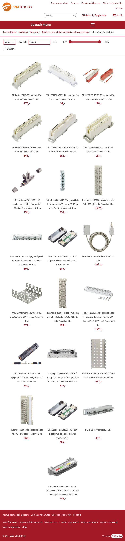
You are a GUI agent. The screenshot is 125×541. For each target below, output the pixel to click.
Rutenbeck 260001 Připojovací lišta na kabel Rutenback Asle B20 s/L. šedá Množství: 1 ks (62, 317)
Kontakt (119, 8)
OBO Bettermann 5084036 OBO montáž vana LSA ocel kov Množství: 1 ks (26, 317)
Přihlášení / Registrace (94, 15)
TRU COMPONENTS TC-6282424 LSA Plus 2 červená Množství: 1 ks (98, 97)
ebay (24, 527)
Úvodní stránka (9, 32)
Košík (117, 15)
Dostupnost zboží (59, 3)
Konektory (35, 32)
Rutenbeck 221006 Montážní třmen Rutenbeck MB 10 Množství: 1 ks (98, 375)
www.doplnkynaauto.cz (31, 522)
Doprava (75, 3)
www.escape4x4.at (109, 522)
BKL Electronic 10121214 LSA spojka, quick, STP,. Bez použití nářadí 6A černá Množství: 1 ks (27, 204)
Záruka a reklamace (90, 3)
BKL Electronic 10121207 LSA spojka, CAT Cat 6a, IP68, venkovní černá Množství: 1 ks (26, 377)
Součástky (23, 32)
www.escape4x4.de (89, 522)
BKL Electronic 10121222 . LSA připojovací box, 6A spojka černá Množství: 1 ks (62, 260)
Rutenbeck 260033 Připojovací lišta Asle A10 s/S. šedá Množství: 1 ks (27, 432)
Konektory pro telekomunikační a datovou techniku (65, 32)
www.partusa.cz (52, 522)
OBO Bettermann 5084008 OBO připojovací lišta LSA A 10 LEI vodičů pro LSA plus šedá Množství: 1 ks (62, 490)
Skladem (11, 49)
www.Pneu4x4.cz (10, 522)
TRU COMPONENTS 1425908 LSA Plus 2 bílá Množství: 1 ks (26, 97)
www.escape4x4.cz (70, 522)
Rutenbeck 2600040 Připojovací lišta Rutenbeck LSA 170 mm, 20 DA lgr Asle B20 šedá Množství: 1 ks (62, 204)
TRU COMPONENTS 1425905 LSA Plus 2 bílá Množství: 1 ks (98, 150)
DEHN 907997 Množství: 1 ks (98, 430)
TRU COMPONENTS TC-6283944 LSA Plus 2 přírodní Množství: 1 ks (62, 150)
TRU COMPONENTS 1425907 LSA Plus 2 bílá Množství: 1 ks (26, 150)
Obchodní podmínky (113, 3)
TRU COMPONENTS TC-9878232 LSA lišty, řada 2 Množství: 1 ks (62, 97)
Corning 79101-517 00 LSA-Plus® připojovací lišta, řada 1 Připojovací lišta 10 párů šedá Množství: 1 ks (63, 377)
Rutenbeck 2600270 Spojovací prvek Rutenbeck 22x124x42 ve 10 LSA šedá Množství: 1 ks (26, 260)
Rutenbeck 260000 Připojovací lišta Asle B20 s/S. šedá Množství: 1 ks (98, 202)
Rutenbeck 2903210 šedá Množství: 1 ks (98, 258)
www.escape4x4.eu (11, 527)
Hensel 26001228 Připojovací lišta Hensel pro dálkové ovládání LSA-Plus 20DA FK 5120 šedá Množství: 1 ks (98, 319)
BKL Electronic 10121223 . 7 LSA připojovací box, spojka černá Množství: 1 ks (62, 434)
